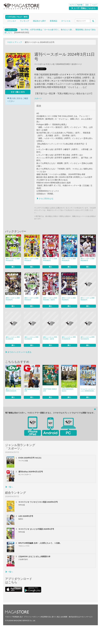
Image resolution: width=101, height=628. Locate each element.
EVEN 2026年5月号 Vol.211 (67, 390)
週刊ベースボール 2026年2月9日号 (69, 298)
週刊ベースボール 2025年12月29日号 (69, 338)
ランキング (24, 21)
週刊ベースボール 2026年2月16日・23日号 (50, 298)
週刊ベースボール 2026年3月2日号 (31, 298)
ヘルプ (94, 5)
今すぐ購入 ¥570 (18, 92)
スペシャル (65, 21)
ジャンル (11, 21)
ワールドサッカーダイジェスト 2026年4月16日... (88, 390)
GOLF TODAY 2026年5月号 (50, 390)
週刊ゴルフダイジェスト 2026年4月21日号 (13, 390)
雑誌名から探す (39, 21)
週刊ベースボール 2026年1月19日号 (31, 338)
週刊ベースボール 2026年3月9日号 (13, 298)
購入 (13, 267)
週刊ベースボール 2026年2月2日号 (87, 298)
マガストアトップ (14, 42)
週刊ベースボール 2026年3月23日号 (69, 259)
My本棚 (79, 5)
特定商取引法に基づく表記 (50, 617)
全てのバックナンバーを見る (18, 352)
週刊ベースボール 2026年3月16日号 (87, 259)
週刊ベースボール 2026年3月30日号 (50, 259)
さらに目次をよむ (45, 198)
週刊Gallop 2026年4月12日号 (31, 390)
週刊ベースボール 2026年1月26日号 (13, 338)
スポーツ (38, 98)
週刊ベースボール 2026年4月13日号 (13, 259)
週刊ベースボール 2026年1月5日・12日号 (50, 338)
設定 (87, 5)
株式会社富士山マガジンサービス (81, 617)
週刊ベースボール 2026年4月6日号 (31, 259)
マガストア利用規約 (12, 617)
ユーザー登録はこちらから (83, 8)
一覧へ (9, 487)
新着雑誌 (53, 21)
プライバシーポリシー (32, 617)
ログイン (73, 5)
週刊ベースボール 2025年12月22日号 (87, 338)
